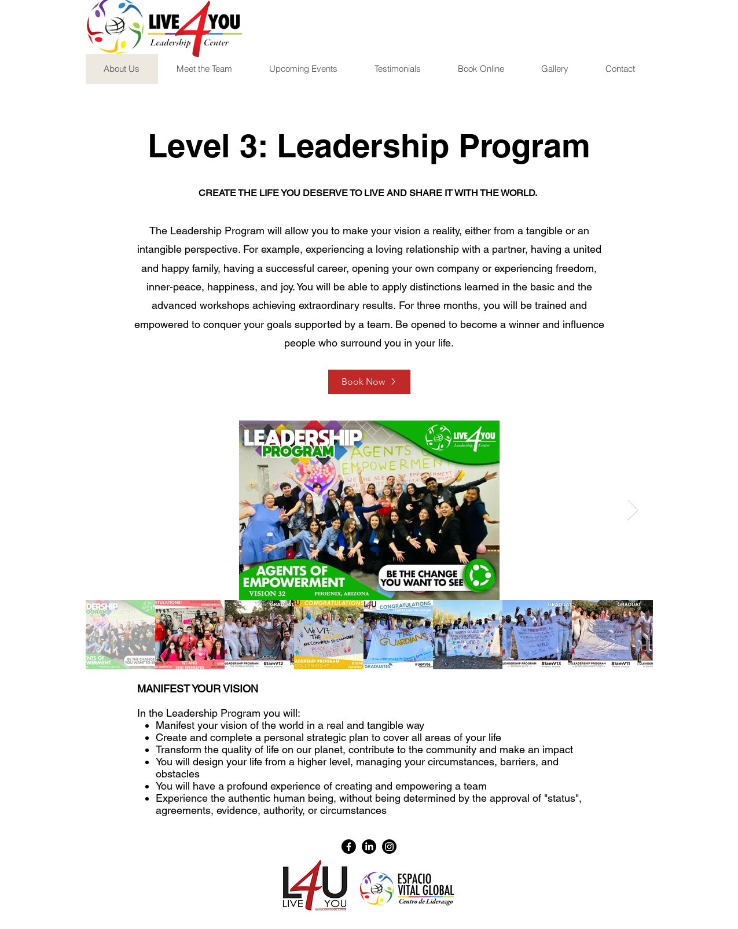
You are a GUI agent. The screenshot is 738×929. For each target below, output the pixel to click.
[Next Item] (633, 510)
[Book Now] (369, 382)
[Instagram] (389, 846)
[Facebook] (349, 846)
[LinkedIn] (369, 846)
